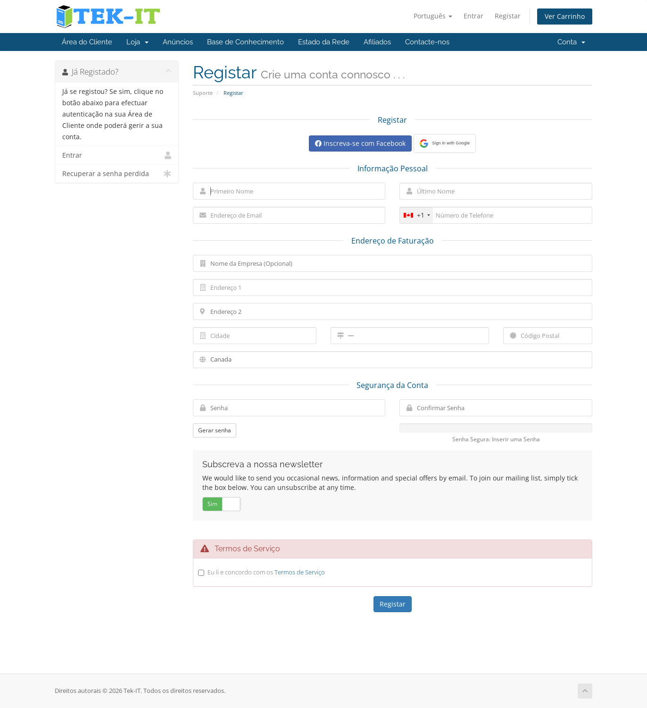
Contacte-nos (427, 42)
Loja (137, 42)
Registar (508, 15)
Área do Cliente (87, 42)
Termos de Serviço (299, 572)
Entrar (473, 15)
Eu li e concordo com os (266, 572)
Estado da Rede (323, 42)
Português (433, 15)
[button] (445, 143)
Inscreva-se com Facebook (360, 143)
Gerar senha (214, 430)
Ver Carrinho (565, 16)
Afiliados (377, 42)
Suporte (203, 92)
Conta (571, 42)
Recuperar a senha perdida (116, 173)
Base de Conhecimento (245, 42)
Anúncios (178, 42)
